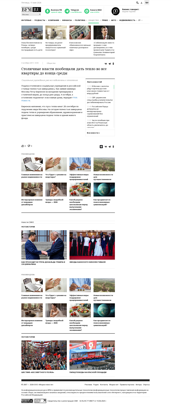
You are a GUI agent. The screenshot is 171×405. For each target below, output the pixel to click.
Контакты (104, 384)
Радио (96, 384)
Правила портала (127, 384)
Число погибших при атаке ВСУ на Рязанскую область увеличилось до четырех (98, 124)
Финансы (67, 20)
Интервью (26, 20)
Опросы (146, 384)
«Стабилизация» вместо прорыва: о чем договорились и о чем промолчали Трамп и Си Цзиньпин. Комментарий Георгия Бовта (104, 48)
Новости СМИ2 (27, 222)
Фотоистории (28, 227)
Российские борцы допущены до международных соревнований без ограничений (97, 111)
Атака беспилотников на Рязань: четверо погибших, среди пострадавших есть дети (31, 46)
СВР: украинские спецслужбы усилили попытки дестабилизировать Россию (100, 100)
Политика (80, 20)
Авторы (139, 384)
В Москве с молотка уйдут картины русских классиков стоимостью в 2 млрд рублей (98, 90)
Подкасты (39, 20)
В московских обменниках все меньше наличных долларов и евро (80, 46)
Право (105, 20)
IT (139, 20)
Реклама (88, 384)
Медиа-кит (113, 384)
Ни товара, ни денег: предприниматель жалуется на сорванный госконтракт (55, 46)
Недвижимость (127, 20)
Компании (53, 20)
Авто (113, 20)
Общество (93, 20)
